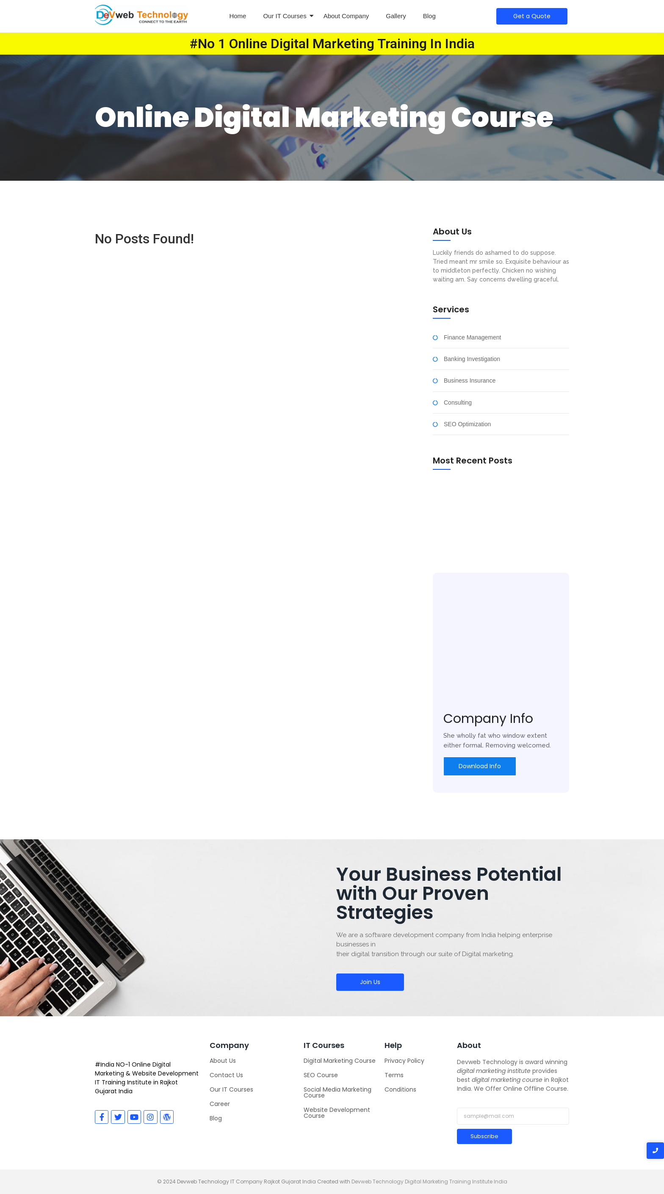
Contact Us (226, 1075)
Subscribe (484, 1136)
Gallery (396, 15)
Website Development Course (337, 1113)
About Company (346, 15)
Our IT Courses (284, 15)
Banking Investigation (472, 359)
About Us (223, 1060)
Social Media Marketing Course (337, 1092)
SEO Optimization (467, 424)
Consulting (458, 402)
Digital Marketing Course (340, 1060)
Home (237, 15)
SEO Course (321, 1075)
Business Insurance (469, 380)
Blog (429, 15)
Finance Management (472, 337)
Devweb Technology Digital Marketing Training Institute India (429, 1181)
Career (220, 1104)
